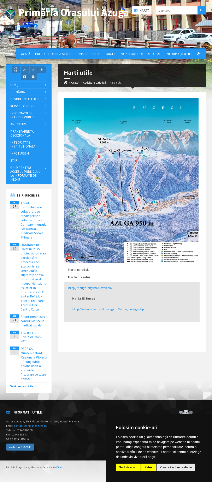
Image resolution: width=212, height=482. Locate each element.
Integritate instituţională (22, 144)
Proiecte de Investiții (53, 54)
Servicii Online (22, 106)
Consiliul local (88, 54)
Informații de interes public (22, 115)
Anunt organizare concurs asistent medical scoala (33, 320)
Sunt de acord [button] (128, 467)
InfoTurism (19, 153)
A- (34, 70)
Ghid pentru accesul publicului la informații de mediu (25, 173)
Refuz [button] (148, 467)
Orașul (75, 82)
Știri (14, 160)
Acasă (25, 54)
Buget (111, 54)
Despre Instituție (25, 99)
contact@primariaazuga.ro (30, 426)
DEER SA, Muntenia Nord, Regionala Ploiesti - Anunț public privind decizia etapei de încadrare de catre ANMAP (34, 364)
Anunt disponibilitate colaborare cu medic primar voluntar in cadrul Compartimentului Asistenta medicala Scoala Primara (34, 220)
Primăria (17, 92)
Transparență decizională (22, 133)
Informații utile (179, 54)
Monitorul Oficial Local (141, 54)
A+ (24, 70)
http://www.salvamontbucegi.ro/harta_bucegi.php (108, 309)
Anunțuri (18, 124)
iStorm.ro (61, 467)
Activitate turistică (94, 82)
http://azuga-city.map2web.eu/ (90, 288)
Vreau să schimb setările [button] (176, 467)
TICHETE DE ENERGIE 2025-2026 (31, 337)
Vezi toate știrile (21, 386)
